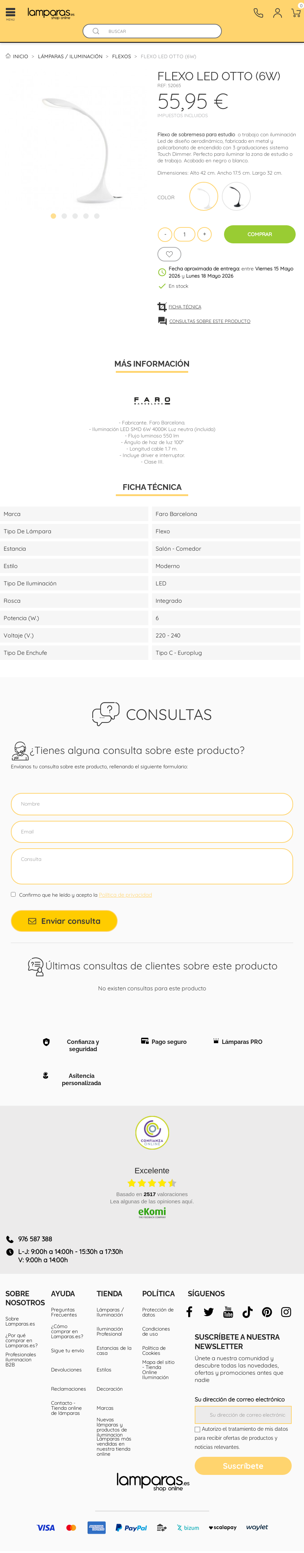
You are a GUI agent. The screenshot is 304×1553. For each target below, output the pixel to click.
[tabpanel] (76, 139)
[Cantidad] (184, 234)
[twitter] (209, 1314)
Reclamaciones (68, 1390)
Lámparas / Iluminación (110, 1314)
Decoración (110, 1390)
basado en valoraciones (152, 1196)
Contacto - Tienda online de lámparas (66, 1409)
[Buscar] (159, 31)
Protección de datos (158, 1314)
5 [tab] (97, 217)
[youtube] (228, 1314)
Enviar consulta (64, 921)
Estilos (104, 1371)
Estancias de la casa (114, 1352)
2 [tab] (65, 217)
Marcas (105, 1410)
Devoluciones (66, 1371)
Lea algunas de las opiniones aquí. (152, 1203)
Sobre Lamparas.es (20, 1323)
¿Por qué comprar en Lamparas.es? (21, 1342)
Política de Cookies (154, 1352)
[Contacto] (258, 13)
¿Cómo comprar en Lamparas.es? (67, 1333)
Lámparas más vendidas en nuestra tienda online (114, 1448)
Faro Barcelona (166, 422)
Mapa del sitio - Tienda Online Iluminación (158, 1371)
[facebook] (189, 1314)
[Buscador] (96, 31)
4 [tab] (86, 217)
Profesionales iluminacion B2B (20, 1361)
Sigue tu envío (67, 1352)
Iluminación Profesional (110, 1333)
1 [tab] (54, 217)
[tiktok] (248, 1314)
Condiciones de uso (156, 1333)
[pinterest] (267, 1314)
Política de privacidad (125, 894)
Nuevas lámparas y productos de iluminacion (112, 1429)
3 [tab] (76, 217)
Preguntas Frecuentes (64, 1314)
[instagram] (286, 1314)
